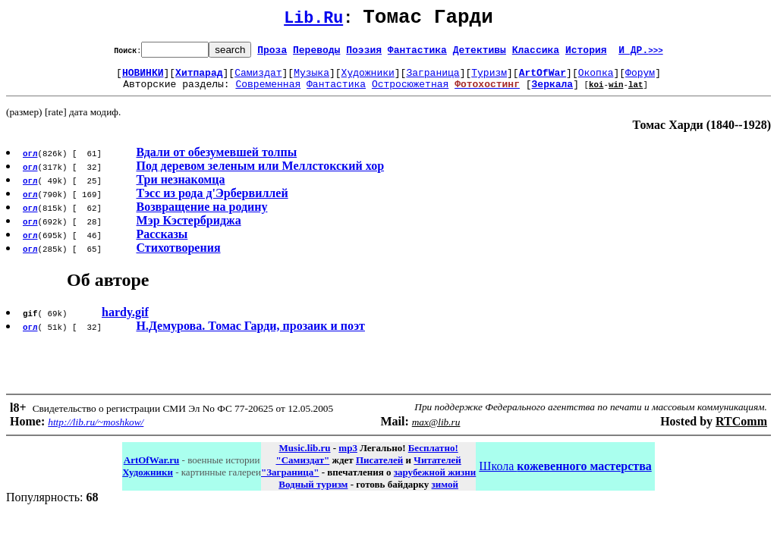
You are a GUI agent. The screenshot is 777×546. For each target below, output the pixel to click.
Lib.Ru (313, 21)
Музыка (311, 79)
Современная (267, 92)
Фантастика (417, 54)
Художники (368, 79)
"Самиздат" (302, 469)
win (616, 93)
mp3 (347, 457)
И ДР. (640, 54)
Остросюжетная (410, 92)
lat (635, 93)
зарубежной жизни (435, 481)
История (586, 54)
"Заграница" (290, 481)
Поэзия (364, 54)
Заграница (432, 79)
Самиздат (258, 79)
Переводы (316, 54)
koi (596, 93)
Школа (565, 475)
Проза (272, 54)
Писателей (379, 469)
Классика (535, 54)
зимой (445, 493)
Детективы (479, 54)
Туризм (489, 79)
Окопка (596, 79)
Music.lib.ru (305, 457)
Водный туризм (313, 493)
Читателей (437, 469)
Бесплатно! (433, 457)
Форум (640, 79)
